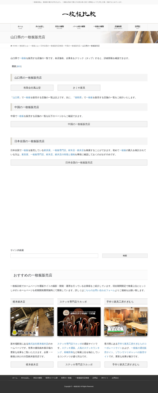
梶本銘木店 (32, 364)
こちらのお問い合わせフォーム (99, 290)
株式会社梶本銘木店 (38, 344)
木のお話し (25, 378)
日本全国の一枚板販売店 (79, 162)
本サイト (104, 378)
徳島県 (78, 97)
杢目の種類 (37, 378)
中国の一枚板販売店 (79, 124)
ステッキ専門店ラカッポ (69, 344)
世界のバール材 (52, 378)
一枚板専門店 (59, 150)
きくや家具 (79, 87)
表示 (19, 66)
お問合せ (115, 378)
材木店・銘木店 (76, 150)
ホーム (15, 378)
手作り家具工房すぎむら (125, 364)
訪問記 (95, 378)
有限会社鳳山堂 (32, 87)
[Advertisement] (79, 200)
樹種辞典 (68, 352)
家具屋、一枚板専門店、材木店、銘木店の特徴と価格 (48, 154)
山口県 (16, 97)
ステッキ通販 (68, 348)
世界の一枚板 (66, 378)
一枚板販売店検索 (82, 378)
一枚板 (22, 58)
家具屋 (47, 150)
